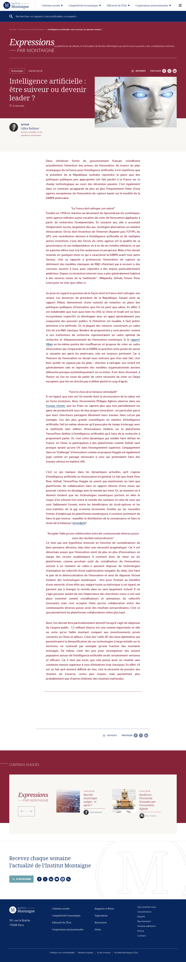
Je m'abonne (23, 879)
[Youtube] (56, 879)
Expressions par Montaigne (31, 29)
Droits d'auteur (104, 952)
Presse (140, 930)
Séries (98, 929)
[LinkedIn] (175, 71)
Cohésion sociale (61, 908)
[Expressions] (31, 45)
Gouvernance (144, 911)
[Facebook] (164, 71)
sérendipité (79, 523)
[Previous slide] (22, 811)
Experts (141, 916)
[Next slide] (29, 811)
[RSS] (68, 879)
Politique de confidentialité (62, 952)
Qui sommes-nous (146, 907)
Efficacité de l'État (61, 922)
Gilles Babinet (30, 128)
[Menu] (178, 5)
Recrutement (144, 921)
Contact (141, 935)
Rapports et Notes (104, 908)
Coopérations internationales (67, 929)
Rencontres (101, 922)
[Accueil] (16, 5)
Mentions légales (85, 952)
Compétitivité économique (66, 915)
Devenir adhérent (146, 926)
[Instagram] (62, 879)
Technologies (17, 71)
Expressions (101, 915)
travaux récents (55, 405)
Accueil (12, 29)
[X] (169, 71)
